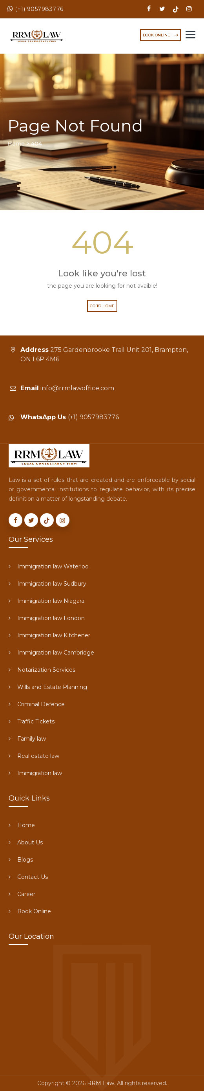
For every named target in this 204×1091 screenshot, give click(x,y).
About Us (30, 842)
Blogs (25, 859)
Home (26, 825)
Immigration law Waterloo (53, 566)
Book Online (34, 911)
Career (26, 894)
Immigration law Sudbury (51, 583)
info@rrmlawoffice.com (77, 388)
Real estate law (38, 755)
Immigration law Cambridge (55, 652)
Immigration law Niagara (50, 600)
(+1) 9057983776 (39, 9)
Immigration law (39, 773)
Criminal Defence (41, 704)
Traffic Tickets (36, 721)
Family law (31, 738)
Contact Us (32, 876)
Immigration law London (51, 618)
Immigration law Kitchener (53, 635)
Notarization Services (46, 669)
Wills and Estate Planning (52, 687)
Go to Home (102, 305)
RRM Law (100, 1083)
